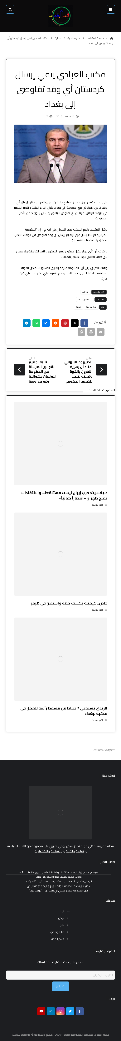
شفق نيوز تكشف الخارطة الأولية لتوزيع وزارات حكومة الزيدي (58, 886)
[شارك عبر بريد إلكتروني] (100, 332)
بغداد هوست (19, 1034)
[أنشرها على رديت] (55, 323)
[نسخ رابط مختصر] (81, 332)
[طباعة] (91, 332)
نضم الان (60, 986)
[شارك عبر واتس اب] (36, 323)
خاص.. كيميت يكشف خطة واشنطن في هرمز (59, 877)
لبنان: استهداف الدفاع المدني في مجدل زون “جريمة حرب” (59, 890)
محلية (78, 307)
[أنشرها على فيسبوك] (84, 323)
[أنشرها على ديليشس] (46, 323)
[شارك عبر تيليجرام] (27, 323)
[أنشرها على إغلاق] (75, 323)
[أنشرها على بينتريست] (65, 323)
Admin (85, 292)
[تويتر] (70, 1011)
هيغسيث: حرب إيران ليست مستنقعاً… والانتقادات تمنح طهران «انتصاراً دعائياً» (58, 872)
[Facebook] (80, 1011)
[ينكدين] (51, 1011)
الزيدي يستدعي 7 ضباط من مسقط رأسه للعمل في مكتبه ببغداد (58, 881)
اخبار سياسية (91, 307)
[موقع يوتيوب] (41, 1011)
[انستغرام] (60, 1011)
